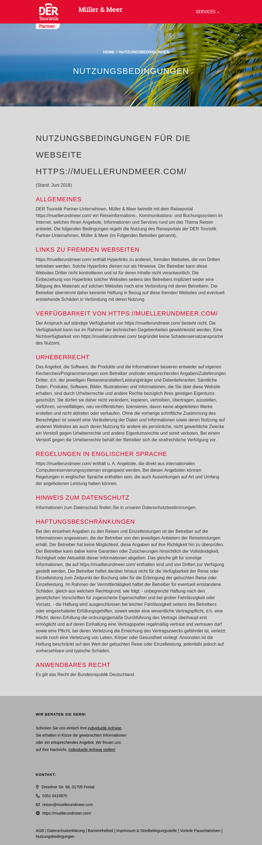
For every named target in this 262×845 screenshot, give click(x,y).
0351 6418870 (55, 796)
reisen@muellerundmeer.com (68, 804)
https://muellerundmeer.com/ (67, 813)
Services (206, 11)
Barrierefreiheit (100, 830)
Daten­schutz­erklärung (66, 830)
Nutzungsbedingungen (55, 836)
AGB (40, 830)
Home (109, 52)
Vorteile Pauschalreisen (200, 830)
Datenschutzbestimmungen (169, 507)
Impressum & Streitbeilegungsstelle (146, 830)
